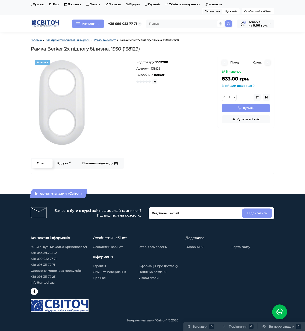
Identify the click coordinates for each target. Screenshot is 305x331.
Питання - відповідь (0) (100, 163)
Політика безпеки (152, 272)
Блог (54, 4)
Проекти (113, 4)
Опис (41, 163)
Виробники (195, 247)
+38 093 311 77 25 (43, 277)
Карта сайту (241, 247)
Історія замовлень (153, 247)
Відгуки (133, 4)
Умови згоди (149, 278)
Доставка (72, 4)
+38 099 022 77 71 (122, 24)
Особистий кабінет (258, 11)
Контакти (213, 4)
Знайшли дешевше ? (238, 86)
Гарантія (153, 4)
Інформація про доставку (158, 266)
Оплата (93, 4)
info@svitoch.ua (42, 283)
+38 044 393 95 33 (44, 253)
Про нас (37, 4)
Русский (231, 11)
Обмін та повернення (182, 4)
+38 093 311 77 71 (43, 265)
